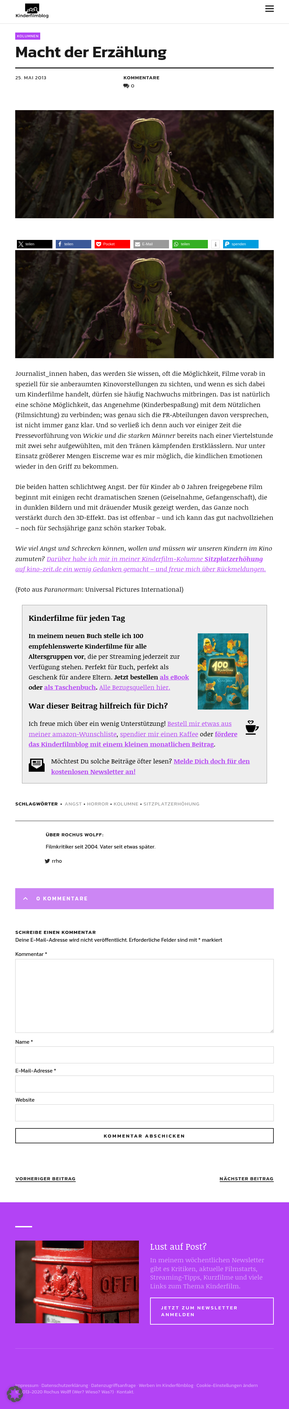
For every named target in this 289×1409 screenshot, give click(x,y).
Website (24, 1100)
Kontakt (125, 1391)
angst (73, 804)
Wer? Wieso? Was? (93, 1391)
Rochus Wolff (82, 834)
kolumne (126, 804)
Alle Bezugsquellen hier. (134, 687)
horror (98, 804)
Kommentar (31, 954)
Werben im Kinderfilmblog (166, 1385)
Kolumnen (28, 36)
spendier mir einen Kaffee (159, 734)
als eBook (174, 677)
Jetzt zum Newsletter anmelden (199, 1311)
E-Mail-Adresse (35, 1070)
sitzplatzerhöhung (172, 804)
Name (24, 1042)
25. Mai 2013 (30, 77)
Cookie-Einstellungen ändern (227, 1385)
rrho (57, 861)
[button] (34, 244)
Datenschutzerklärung (65, 1385)
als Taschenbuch (70, 687)
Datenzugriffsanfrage (113, 1385)
